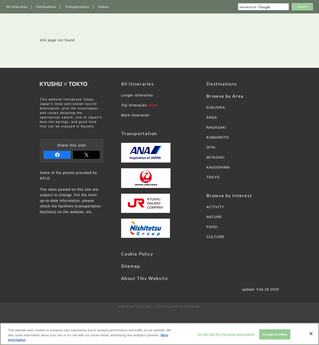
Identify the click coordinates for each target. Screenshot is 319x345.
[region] (159, 334)
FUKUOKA (215, 107)
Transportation (77, 7)
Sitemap (130, 266)
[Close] (311, 333)
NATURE (214, 217)
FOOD (212, 227)
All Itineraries (16, 7)
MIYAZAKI (215, 157)
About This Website (144, 278)
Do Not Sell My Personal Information (226, 334)
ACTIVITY (215, 207)
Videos (103, 7)
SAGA (211, 117)
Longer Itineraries (137, 95)
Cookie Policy (137, 254)
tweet (86, 155)
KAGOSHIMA (218, 167)
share (57, 155)
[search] (262, 7)
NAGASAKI (216, 127)
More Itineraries (135, 115)
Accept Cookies (274, 334)
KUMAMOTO (217, 137)
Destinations (46, 7)
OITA (210, 147)
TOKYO (213, 177)
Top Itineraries (139, 105)
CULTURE (215, 237)
